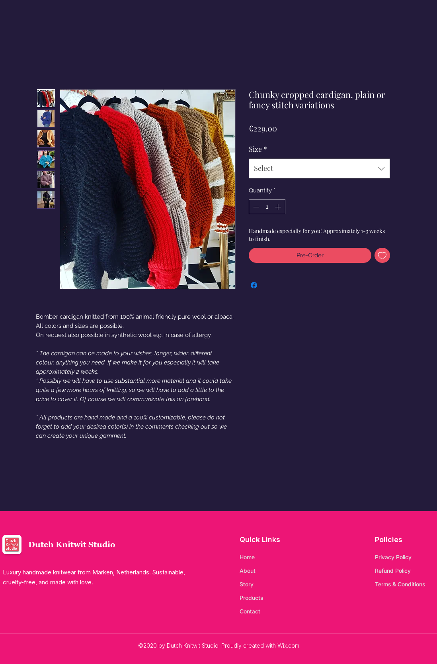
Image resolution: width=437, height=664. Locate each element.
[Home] (268, 557)
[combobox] (319, 168)
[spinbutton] (266, 207)
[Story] (268, 584)
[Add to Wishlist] (382, 255)
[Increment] (278, 207)
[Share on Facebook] (254, 285)
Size (258, 149)
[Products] (268, 598)
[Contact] (268, 611)
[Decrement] (255, 207)
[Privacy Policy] (403, 557)
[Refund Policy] (403, 571)
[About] (268, 571)
